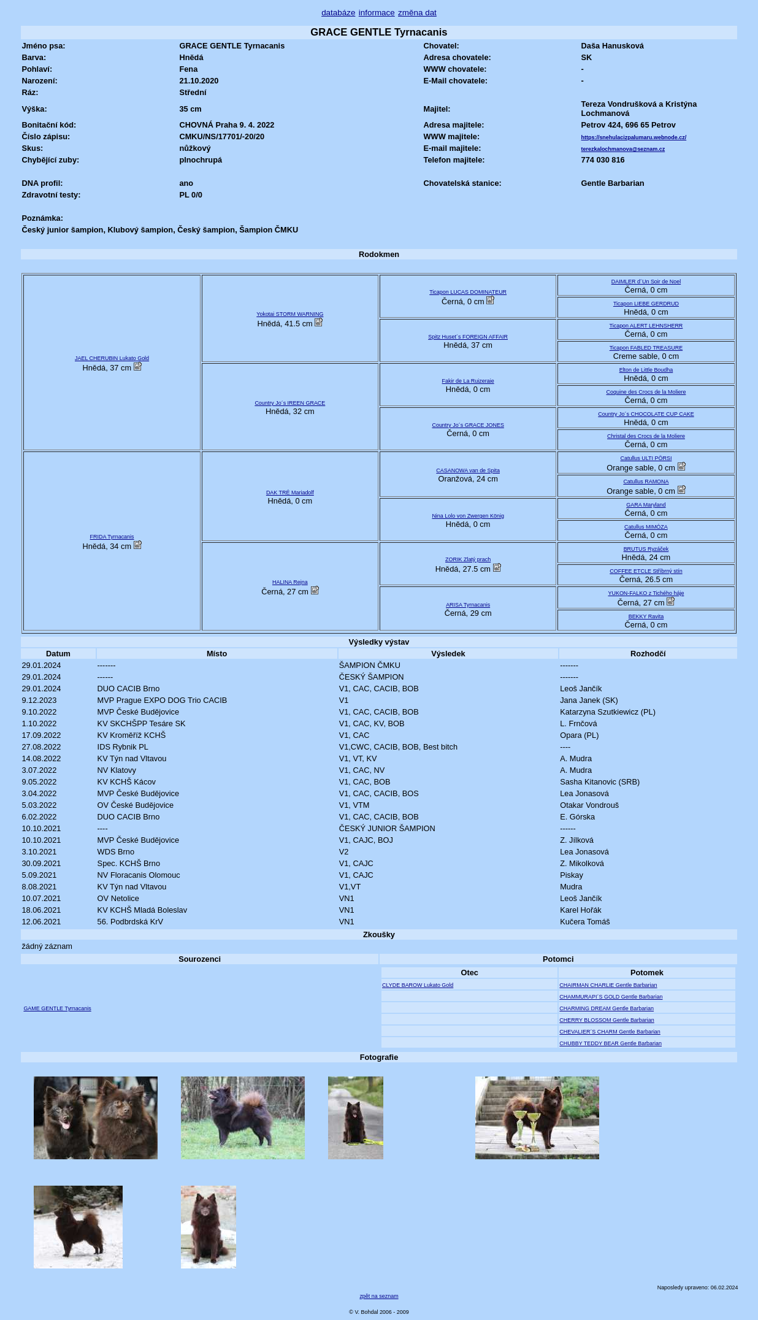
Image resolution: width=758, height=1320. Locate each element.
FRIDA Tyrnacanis (112, 537)
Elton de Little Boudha (646, 370)
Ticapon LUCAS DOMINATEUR (468, 292)
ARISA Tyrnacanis (468, 605)
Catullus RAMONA (645, 481)
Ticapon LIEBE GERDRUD (646, 304)
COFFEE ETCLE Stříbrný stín (646, 571)
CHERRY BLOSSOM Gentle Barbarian (606, 1020)
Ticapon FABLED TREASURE (646, 348)
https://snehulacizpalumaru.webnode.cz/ (634, 137)
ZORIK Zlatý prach (468, 559)
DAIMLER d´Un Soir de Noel (646, 281)
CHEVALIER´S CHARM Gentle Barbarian (609, 1032)
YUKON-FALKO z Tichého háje (646, 593)
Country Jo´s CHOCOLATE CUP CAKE (646, 414)
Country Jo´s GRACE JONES (467, 425)
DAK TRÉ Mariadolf (290, 492)
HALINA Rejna (290, 582)
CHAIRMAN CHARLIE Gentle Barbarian (608, 985)
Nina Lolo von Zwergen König (467, 516)
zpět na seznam (378, 1296)
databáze (338, 12)
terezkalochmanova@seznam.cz (623, 149)
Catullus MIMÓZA (646, 527)
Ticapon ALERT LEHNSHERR (646, 326)
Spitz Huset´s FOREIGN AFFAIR (468, 337)
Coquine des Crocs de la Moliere (646, 392)
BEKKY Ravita (646, 616)
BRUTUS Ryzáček (646, 549)
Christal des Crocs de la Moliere (646, 436)
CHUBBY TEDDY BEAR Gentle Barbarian (610, 1043)
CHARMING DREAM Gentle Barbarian (606, 1008)
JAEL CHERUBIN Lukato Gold (112, 358)
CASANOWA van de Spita (468, 470)
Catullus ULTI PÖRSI (646, 458)
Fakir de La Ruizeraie (468, 381)
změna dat (417, 12)
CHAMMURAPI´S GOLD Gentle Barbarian (610, 997)
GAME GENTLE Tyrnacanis (57, 1008)
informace (377, 12)
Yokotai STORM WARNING (289, 314)
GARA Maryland (645, 505)
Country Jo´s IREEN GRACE (290, 403)
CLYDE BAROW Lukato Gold (417, 985)
